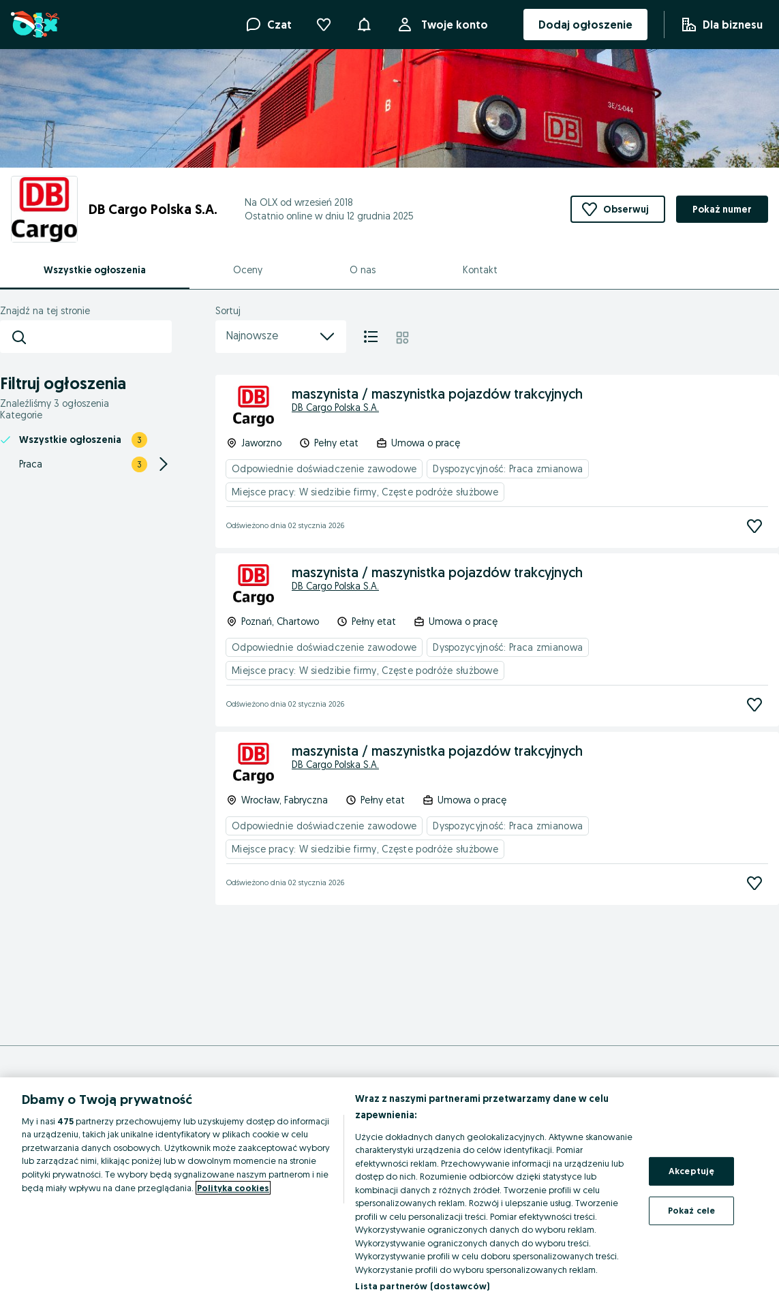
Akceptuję (691, 1170)
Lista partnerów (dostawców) (422, 1285)
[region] (389, 1192)
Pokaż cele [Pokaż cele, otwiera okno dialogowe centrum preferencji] (691, 1210)
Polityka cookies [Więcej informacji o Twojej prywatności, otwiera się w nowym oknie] (233, 1187)
